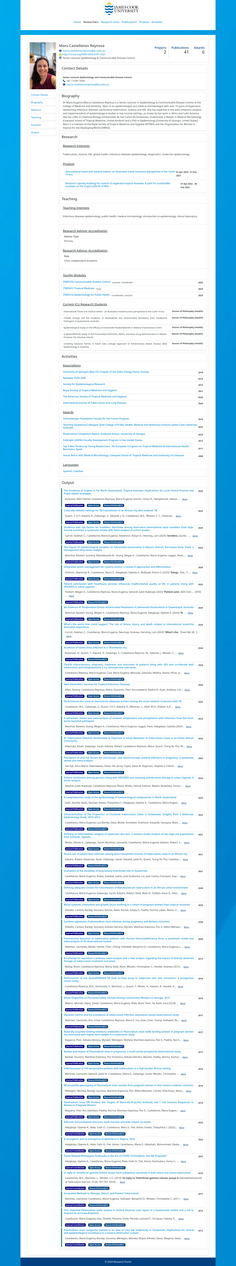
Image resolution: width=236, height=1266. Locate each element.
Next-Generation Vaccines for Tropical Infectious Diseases (97, 684)
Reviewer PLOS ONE (74, 378)
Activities (157, 22)
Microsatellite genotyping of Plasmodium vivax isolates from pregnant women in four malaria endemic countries (128, 1085)
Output (35, 132)
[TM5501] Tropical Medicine (79, 288)
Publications (129, 22)
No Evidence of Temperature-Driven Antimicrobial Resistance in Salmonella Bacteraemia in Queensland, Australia (129, 607)
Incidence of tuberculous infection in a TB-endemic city (95, 647)
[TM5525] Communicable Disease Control (86, 281)
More (185, 499)
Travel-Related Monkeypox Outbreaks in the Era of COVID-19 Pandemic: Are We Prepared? (115, 1155)
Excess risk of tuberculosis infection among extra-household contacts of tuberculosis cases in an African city (126, 854)
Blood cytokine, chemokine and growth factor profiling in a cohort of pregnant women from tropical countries (127, 904)
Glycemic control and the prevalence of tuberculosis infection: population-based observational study (121, 1014)
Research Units (110, 22)
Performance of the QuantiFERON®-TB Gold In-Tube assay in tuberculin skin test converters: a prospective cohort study (129, 979)
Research (36, 110)
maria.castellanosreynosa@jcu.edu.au (84, 50)
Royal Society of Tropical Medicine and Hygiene (90, 390)
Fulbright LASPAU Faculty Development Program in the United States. (103, 440)
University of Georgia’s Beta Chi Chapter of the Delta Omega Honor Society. (106, 371)
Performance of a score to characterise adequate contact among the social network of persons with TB (123, 701)
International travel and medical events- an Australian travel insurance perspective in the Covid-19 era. (120, 173)
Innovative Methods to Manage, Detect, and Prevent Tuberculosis (101, 1193)
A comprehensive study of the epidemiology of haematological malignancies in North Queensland (120, 797)
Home (77, 22)
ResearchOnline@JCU (113, 505)
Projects (144, 22)
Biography (37, 102)
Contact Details (39, 94)
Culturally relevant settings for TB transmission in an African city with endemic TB (110, 510)
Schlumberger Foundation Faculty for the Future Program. (96, 418)
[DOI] (198, 591)
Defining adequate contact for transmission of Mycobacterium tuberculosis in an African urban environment (126, 887)
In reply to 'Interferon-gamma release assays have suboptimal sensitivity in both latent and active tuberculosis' (127, 1172)
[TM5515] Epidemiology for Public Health (86, 294)
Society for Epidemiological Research (84, 384)
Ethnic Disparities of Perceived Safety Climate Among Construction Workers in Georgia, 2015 (117, 997)
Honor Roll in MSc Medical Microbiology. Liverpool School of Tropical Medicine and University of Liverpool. (124, 455)
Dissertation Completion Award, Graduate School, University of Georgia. (104, 433)
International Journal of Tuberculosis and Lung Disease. (95, 402)
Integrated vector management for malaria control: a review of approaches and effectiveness (117, 566)
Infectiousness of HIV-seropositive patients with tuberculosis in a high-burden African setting (117, 1068)
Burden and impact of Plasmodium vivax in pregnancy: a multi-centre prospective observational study (122, 1051)
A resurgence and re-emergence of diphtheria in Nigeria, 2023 (99, 1139)
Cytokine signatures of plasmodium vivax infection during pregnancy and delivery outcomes (117, 921)
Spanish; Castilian (73, 471)
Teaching (36, 117)
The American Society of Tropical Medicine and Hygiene (95, 396)
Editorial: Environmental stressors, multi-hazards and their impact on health (107, 1122)
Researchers (90, 22)
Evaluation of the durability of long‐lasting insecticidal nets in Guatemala (105, 870)
